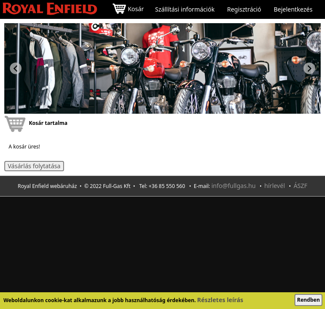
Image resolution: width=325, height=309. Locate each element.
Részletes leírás (220, 300)
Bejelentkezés (293, 9)
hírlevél (274, 186)
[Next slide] (309, 68)
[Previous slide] (15, 68)
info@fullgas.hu (234, 186)
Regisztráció (244, 9)
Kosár (128, 9)
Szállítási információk (185, 9)
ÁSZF (300, 186)
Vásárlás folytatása (34, 166)
